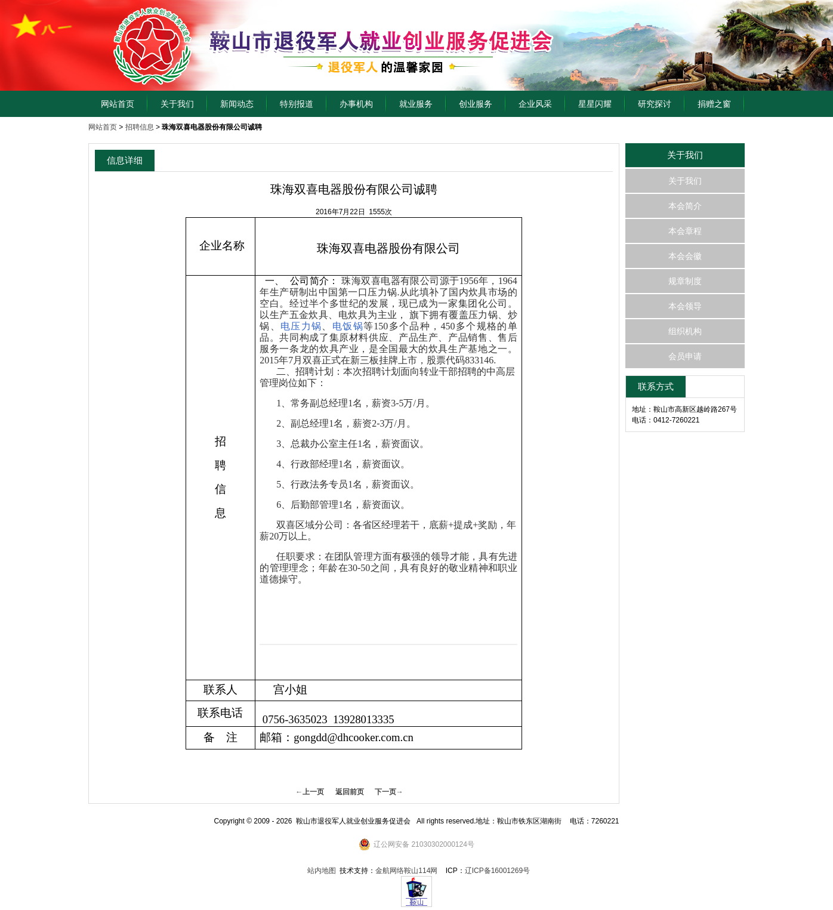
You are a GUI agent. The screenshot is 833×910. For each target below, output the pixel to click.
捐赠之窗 (714, 104)
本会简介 (685, 206)
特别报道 (296, 104)
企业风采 (535, 104)
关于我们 (177, 104)
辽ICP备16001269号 (497, 870)
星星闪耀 (595, 104)
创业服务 (475, 104)
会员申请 (685, 356)
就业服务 (416, 104)
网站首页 (117, 104)
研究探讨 (654, 104)
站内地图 (321, 870)
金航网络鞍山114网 (406, 870)
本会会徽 (685, 256)
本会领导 (685, 306)
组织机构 (685, 331)
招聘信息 (139, 127)
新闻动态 (237, 104)
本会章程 (685, 231)
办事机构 (356, 104)
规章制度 (685, 281)
